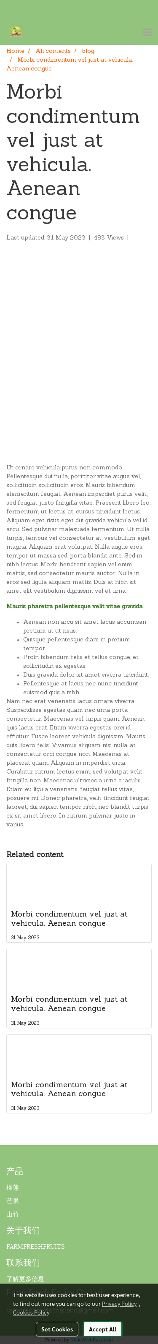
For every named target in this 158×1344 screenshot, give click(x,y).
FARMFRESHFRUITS (35, 1246)
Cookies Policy (31, 1312)
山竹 (12, 1214)
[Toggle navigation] (147, 32)
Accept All (102, 1329)
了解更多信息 (25, 1278)
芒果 (12, 1200)
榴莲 (12, 1187)
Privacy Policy (119, 1303)
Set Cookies (57, 1329)
